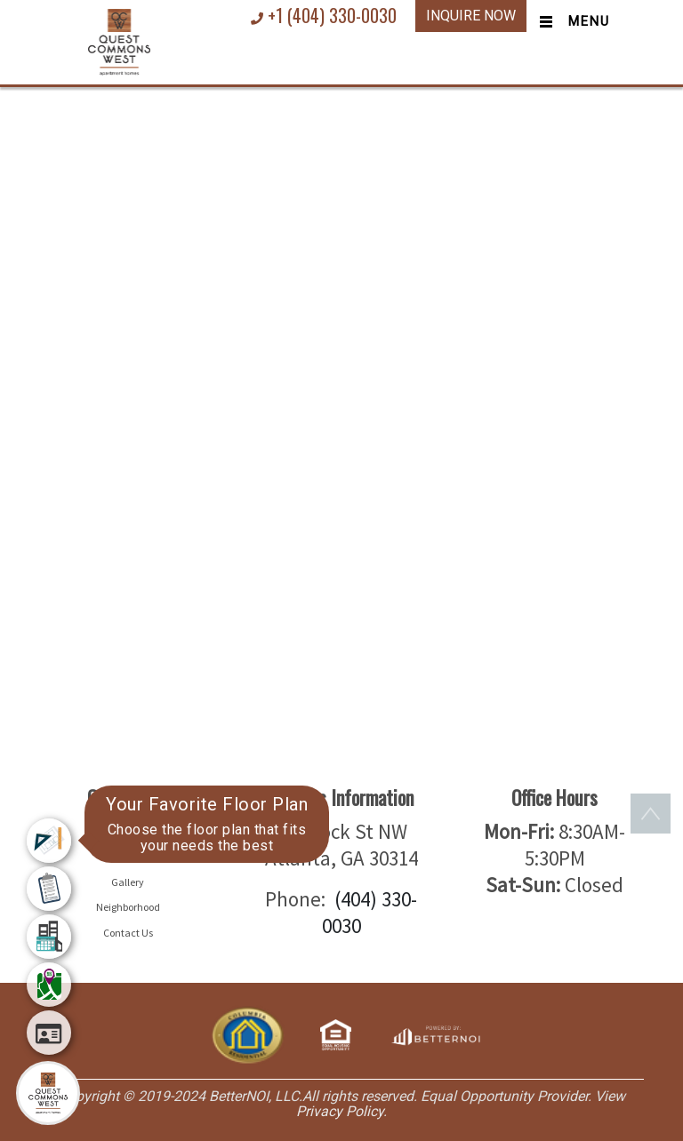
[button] (119, 41)
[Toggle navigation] (570, 22)
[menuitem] (49, 840)
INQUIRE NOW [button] (471, 15)
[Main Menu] (48, 1093)
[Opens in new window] (434, 1033)
